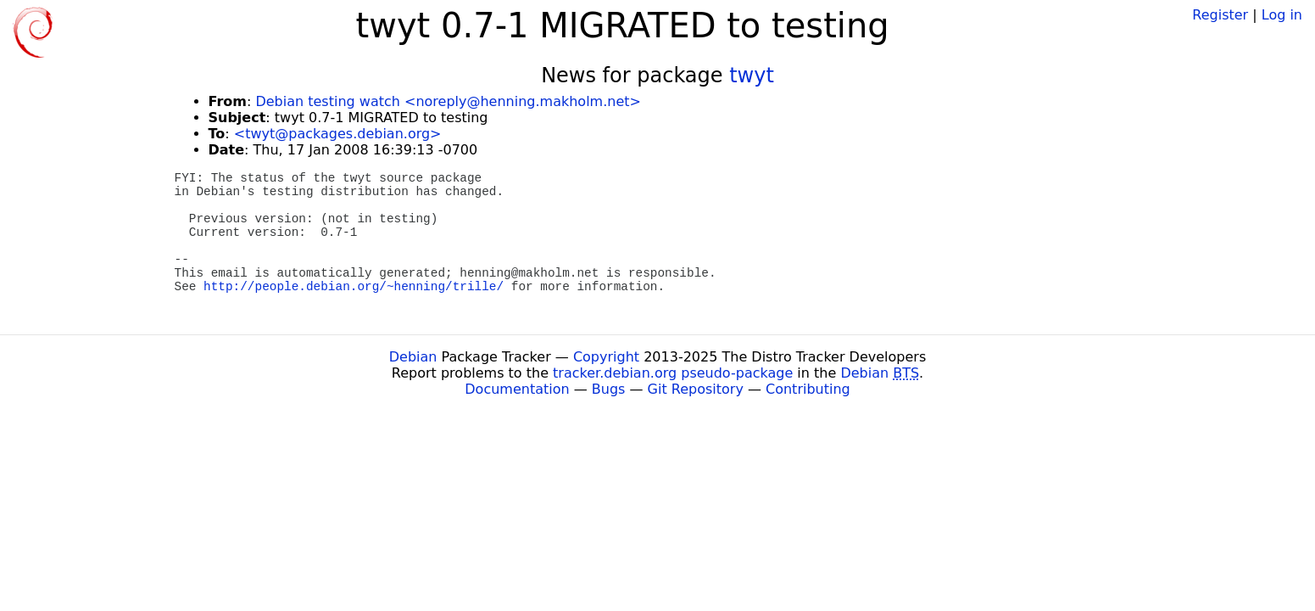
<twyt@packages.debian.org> (338, 134)
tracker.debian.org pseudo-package (673, 373)
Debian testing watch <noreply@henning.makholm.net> (447, 101)
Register (1220, 15)
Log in (1282, 15)
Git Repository (696, 389)
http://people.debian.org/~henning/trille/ (353, 287)
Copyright (606, 357)
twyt (751, 75)
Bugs (609, 389)
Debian (413, 357)
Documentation (517, 389)
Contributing (808, 389)
